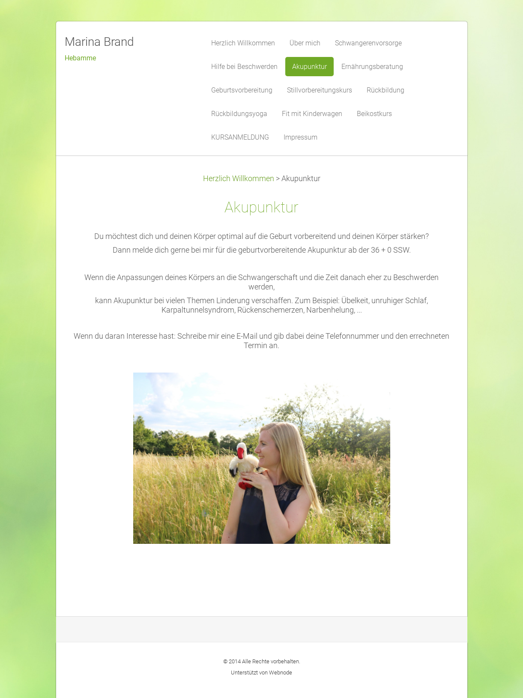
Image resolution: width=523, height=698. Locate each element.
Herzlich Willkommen (238, 178)
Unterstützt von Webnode (261, 672)
